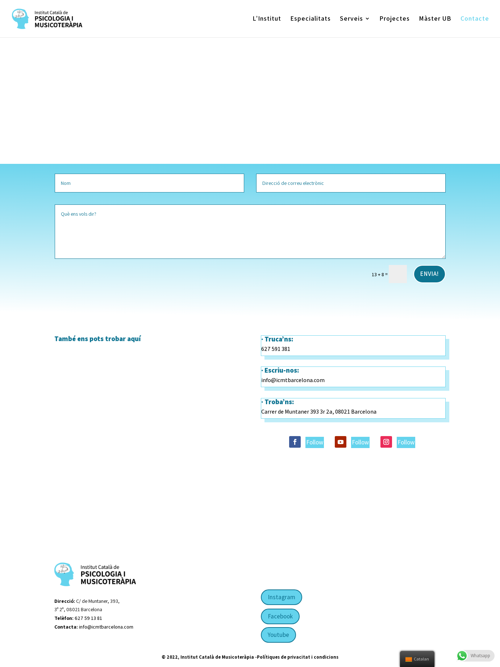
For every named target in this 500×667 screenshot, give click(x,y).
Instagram (281, 597)
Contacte (475, 19)
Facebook (280, 616)
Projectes (394, 19)
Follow (314, 442)
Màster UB (435, 19)
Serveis (351, 19)
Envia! (429, 274)
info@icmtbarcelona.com (293, 380)
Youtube (278, 635)
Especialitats (310, 19)
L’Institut (267, 19)
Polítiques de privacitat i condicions (297, 657)
